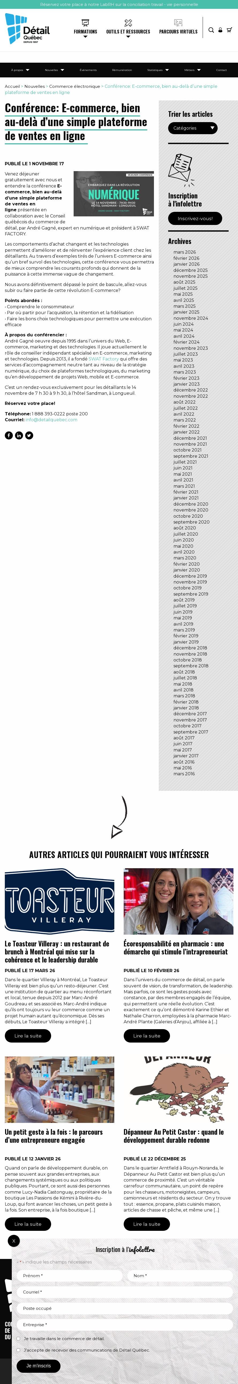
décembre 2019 (190, 576)
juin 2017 (182, 743)
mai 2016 (182, 767)
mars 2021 (184, 486)
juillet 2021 (185, 462)
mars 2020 (184, 558)
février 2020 (186, 564)
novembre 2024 (190, 318)
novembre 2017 (190, 720)
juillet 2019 (185, 605)
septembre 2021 (190, 456)
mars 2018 (184, 695)
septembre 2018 (191, 665)
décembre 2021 (190, 438)
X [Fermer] (13, 1241)
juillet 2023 (185, 354)
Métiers (189, 70)
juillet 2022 (185, 408)
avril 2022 (183, 414)
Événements (88, 70)
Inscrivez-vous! (195, 218)
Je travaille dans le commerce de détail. (64, 1338)
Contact (221, 70)
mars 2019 (184, 630)
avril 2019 (183, 624)
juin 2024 (183, 324)
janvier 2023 (186, 384)
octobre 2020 (188, 516)
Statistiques (155, 70)
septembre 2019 (190, 594)
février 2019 (185, 635)
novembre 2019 (190, 582)
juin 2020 (183, 540)
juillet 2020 (185, 534)
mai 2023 (183, 360)
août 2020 (184, 528)
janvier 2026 (186, 264)
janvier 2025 (186, 312)
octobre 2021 (187, 450)
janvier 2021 (186, 498)
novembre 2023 (190, 348)
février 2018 (186, 702)
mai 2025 (183, 294)
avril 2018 (183, 690)
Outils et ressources (128, 31)
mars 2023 (184, 372)
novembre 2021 (190, 444)
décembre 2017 (190, 713)
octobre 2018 (187, 660)
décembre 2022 (190, 390)
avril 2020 (184, 552)
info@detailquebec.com (51, 419)
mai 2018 (182, 684)
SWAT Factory (104, 359)
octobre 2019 (187, 588)
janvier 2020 (186, 570)
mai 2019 (182, 617)
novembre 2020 (190, 510)
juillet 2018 (185, 677)
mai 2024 (183, 330)
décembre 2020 (190, 504)
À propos (17, 70)
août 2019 (184, 600)
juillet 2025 (185, 288)
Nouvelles (51, 70)
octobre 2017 (187, 725)
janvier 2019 (186, 642)
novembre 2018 (190, 654)
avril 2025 (183, 300)
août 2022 (184, 402)
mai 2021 (182, 474)
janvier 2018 (186, 707)
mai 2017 (182, 750)
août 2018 (184, 672)
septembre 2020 (191, 522)
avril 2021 (183, 480)
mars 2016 (184, 773)
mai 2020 (183, 546)
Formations (85, 31)
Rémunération (122, 70)
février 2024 (186, 342)
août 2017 (184, 737)
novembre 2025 (190, 276)
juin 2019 (182, 612)
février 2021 (185, 492)
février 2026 (186, 258)
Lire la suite (27, 1036)
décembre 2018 (190, 647)
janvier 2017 (186, 755)
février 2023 (186, 378)
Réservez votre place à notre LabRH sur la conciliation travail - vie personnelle (119, 4)
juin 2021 (182, 468)
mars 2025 (184, 306)
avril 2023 (183, 366)
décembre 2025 (190, 270)
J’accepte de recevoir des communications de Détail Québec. (87, 1350)
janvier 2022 (186, 432)
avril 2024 (183, 336)
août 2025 (184, 282)
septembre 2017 (190, 732)
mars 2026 (184, 252)
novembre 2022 (190, 396)
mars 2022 (184, 420)
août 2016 (183, 762)
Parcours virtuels (178, 31)
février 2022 (186, 426)
